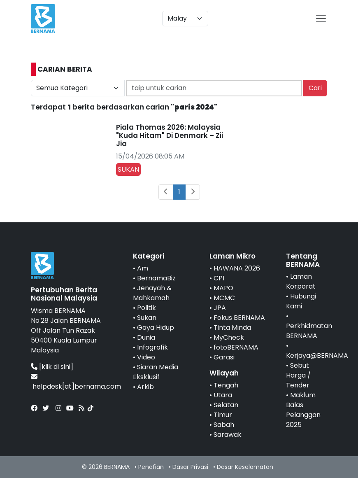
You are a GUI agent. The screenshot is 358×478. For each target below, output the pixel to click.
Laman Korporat (301, 281)
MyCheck (229, 337)
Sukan (146, 317)
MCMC (224, 298)
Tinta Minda (232, 327)
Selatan (226, 405)
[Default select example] (185, 18)
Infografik (152, 347)
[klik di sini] (56, 366)
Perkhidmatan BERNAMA (309, 330)
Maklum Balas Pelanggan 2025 (303, 409)
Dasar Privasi (190, 467)
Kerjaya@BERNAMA (317, 355)
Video (146, 357)
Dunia (146, 337)
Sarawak (228, 434)
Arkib (145, 387)
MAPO (223, 288)
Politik (146, 307)
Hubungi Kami (301, 301)
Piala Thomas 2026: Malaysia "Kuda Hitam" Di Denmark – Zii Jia (169, 135)
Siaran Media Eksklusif (155, 372)
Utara (223, 395)
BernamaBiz (156, 278)
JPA (220, 307)
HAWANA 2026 (237, 268)
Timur (223, 415)
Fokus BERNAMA (239, 317)
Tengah (226, 385)
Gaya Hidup (155, 327)
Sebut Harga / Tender (298, 375)
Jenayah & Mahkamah (152, 293)
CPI (219, 278)
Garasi (224, 357)
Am (142, 268)
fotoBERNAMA (236, 347)
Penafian (151, 467)
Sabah (224, 424)
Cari (315, 88)
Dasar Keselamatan (245, 467)
